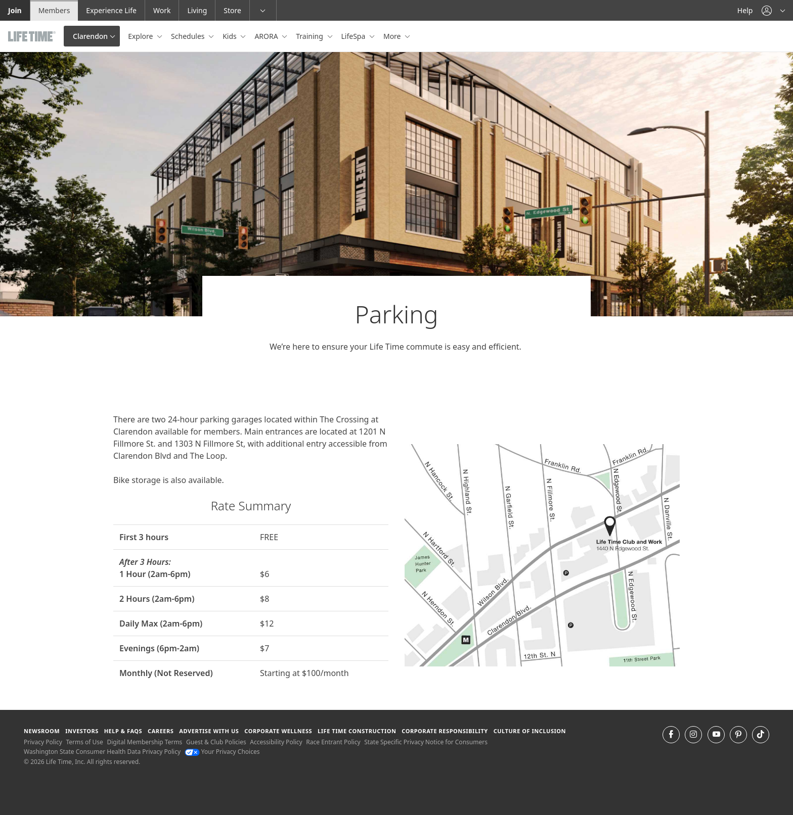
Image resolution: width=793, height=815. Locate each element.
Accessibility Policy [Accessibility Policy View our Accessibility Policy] (276, 742)
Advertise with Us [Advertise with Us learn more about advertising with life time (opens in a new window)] (209, 731)
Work (161, 10)
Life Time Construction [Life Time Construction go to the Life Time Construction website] (357, 731)
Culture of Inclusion (530, 731)
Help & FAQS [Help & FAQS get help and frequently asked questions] (123, 731)
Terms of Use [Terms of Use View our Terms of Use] (84, 742)
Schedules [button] (188, 36)
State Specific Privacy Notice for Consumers (426, 742)
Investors (82, 731)
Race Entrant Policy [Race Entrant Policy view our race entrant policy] (333, 742)
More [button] (393, 36)
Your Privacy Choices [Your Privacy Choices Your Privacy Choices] (222, 751)
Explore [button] (141, 36)
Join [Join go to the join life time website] (15, 10)
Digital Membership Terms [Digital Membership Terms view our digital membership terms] (144, 742)
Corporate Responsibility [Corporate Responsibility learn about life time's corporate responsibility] (445, 731)
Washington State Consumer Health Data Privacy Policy (102, 751)
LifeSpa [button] (354, 36)
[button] (773, 10)
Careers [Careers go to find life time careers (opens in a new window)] (160, 731)
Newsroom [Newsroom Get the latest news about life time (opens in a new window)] (42, 731)
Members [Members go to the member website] (54, 10)
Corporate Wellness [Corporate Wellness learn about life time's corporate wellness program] (278, 731)
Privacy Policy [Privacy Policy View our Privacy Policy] (43, 742)
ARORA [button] (267, 36)
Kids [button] (230, 36)
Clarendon (90, 36)
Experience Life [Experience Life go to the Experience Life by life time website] (111, 10)
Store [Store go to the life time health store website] (232, 10)
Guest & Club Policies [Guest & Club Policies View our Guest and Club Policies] (216, 742)
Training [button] (310, 36)
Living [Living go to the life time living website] (197, 10)
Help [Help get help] (745, 10)
